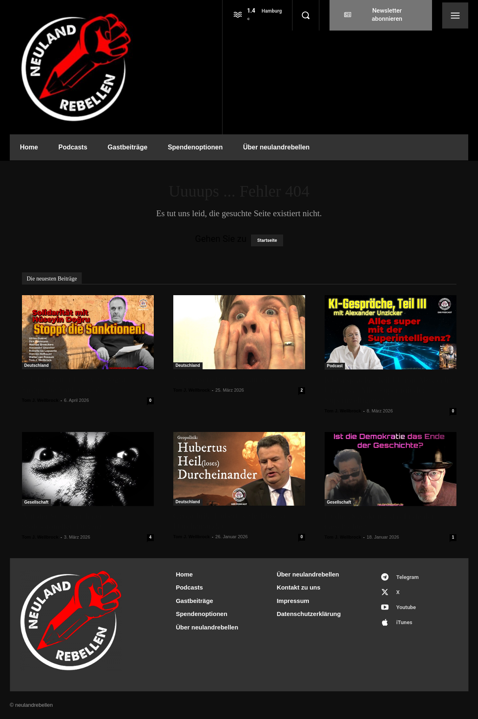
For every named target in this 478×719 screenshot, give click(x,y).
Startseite (267, 240)
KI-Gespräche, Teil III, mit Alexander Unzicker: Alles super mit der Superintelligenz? (389, 390)
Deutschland (36, 365)
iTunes (404, 622)
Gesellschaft (36, 502)
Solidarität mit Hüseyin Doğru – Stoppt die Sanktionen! (77, 385)
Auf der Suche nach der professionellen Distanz (62, 521)
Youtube (406, 607)
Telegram (407, 577)
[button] (305, 15)
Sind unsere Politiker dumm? (223, 379)
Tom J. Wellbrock (40, 400)
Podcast (335, 366)
